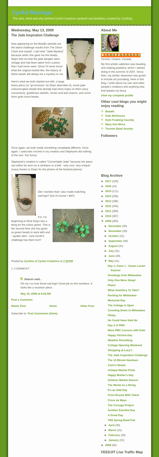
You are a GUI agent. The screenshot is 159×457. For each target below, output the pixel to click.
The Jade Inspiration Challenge (127, 355)
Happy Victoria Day (120, 335)
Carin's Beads (116, 365)
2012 (108, 206)
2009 (108, 221)
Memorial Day (116, 300)
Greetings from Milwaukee (124, 275)
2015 (108, 191)
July (111, 250)
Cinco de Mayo (117, 400)
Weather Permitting (120, 340)
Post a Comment (22, 299)
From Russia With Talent (123, 395)
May (111, 260)
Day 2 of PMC (116, 325)
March (112, 430)
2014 (108, 196)
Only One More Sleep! (122, 280)
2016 (108, 186)
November (115, 231)
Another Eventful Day (121, 410)
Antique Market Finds (121, 370)
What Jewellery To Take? (123, 290)
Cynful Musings (32, 12)
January (113, 440)
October (113, 236)
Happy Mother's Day (120, 375)
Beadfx (109, 111)
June (112, 255)
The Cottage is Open (121, 305)
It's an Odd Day (117, 390)
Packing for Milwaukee (122, 295)
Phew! (112, 285)
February (114, 435)
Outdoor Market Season (123, 380)
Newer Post (18, 306)
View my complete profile (117, 95)
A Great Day (115, 415)
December (115, 226)
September (115, 241)
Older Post (87, 306)
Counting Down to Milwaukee (126, 310)
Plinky (112, 315)
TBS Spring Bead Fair (121, 420)
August (113, 245)
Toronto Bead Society (119, 128)
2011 (108, 211)
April (111, 425)
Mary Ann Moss (115, 124)
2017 (108, 181)
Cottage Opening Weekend (125, 345)
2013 (108, 201)
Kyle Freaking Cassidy (119, 119)
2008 (108, 445)
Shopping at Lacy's (120, 350)
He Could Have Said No (122, 320)
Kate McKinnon (115, 115)
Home (53, 306)
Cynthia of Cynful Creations (123, 54)
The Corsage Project (121, 405)
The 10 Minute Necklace (123, 360)
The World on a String (122, 385)
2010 (108, 216)
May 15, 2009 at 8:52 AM (35, 293)
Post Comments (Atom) (43, 313)
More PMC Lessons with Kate (126, 330)
